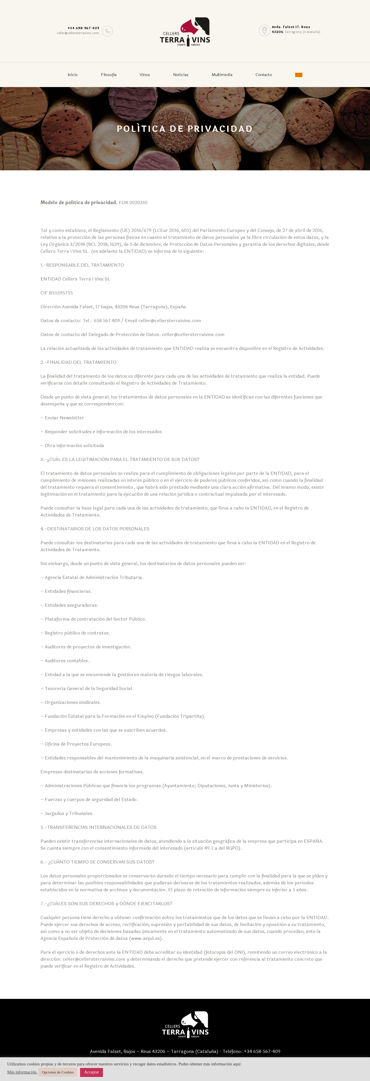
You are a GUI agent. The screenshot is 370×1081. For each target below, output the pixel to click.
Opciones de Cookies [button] (58, 1072)
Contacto (264, 75)
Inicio (73, 75)
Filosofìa (108, 75)
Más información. (22, 1072)
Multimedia (222, 75)
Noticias (180, 75)
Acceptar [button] (91, 1072)
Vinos (145, 75)
